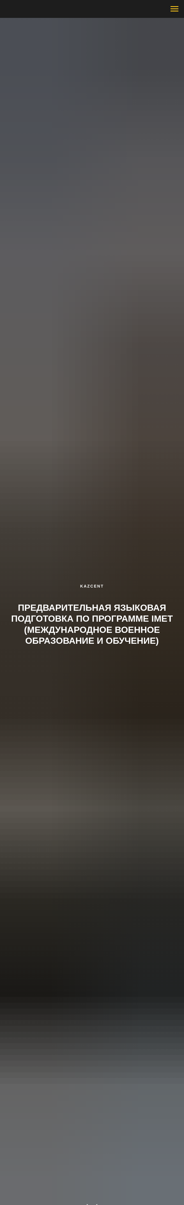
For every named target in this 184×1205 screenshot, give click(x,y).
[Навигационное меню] (174, 9)
